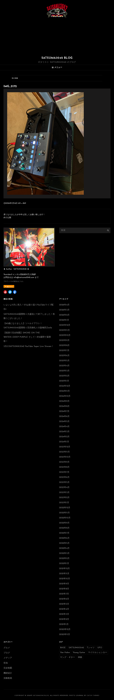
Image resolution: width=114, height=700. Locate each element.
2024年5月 (64, 421)
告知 (6, 663)
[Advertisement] (57, 37)
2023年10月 (64, 457)
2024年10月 (64, 396)
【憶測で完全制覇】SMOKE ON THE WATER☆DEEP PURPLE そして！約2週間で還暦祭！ (27, 337)
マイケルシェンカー (97, 652)
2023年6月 (64, 477)
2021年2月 (64, 619)
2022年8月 (64, 528)
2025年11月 (64, 330)
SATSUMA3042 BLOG (57, 58)
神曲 (80, 657)
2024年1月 (64, 442)
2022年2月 (64, 558)
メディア (8, 658)
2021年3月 (64, 614)
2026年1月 (64, 320)
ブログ (7, 653)
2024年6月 (64, 416)
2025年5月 (64, 361)
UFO (99, 648)
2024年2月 (64, 437)
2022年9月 (64, 523)
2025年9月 (64, 340)
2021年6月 (64, 599)
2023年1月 (64, 503)
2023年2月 (64, 497)
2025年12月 (64, 325)
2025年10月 (64, 335)
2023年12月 (64, 447)
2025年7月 (64, 350)
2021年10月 (64, 579)
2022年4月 (64, 548)
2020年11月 (64, 634)
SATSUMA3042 (76, 648)
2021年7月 (64, 594)
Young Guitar (79, 652)
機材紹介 (8, 673)
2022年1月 (64, 563)
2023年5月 (64, 482)
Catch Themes (93, 695)
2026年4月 (64, 305)
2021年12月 (64, 568)
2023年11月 (64, 452)
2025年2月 (64, 376)
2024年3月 (64, 432)
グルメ (7, 648)
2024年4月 (64, 426)
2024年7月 (64, 411)
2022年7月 (64, 533)
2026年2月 (64, 315)
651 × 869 (22, 203)
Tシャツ (90, 648)
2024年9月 (64, 401)
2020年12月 (64, 629)
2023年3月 (64, 492)
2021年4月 (64, 609)
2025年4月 (64, 366)
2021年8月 (64, 589)
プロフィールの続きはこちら (13, 281)
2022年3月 (64, 553)
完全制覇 (8, 668)
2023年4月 (64, 487)
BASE (63, 648)
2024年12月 (64, 386)
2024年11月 (64, 391)
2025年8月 (64, 345)
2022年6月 (64, 538)
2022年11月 (64, 513)
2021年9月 (64, 584)
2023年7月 (64, 472)
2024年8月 (64, 406)
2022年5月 (64, 543)
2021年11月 (64, 574)
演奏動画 (8, 678)
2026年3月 (64, 310)
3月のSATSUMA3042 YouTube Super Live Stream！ (28, 346)
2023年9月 (64, 462)
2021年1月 (64, 624)
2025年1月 (64, 381)
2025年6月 (64, 355)
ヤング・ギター (67, 657)
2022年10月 (64, 518)
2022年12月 (64, 508)
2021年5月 (64, 604)
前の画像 (15, 78)
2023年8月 (64, 467)
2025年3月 (64, 371)
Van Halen (65, 652)
